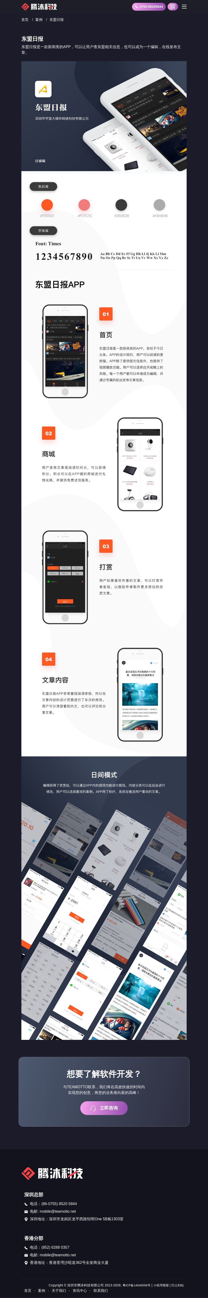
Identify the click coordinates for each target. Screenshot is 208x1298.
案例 (39, 20)
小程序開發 (159, 1286)
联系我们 (104, 1291)
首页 (25, 20)
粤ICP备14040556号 (133, 1286)
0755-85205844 (149, 7)
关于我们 (60, 1291)
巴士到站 (177, 1286)
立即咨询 (104, 1109)
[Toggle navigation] (184, 6)
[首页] (40, 6)
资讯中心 (82, 1291)
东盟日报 (58, 20)
